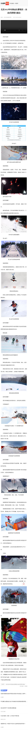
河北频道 (12, 3)
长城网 (3, 3)
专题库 (16, 3)
